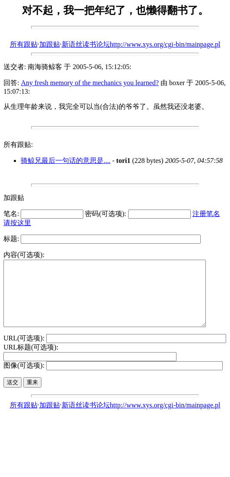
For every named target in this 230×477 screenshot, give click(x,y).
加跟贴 (49, 44)
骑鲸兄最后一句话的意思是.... (65, 160)
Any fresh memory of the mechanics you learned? (89, 82)
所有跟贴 (24, 44)
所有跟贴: (18, 144)
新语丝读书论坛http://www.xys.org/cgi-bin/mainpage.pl (141, 44)
